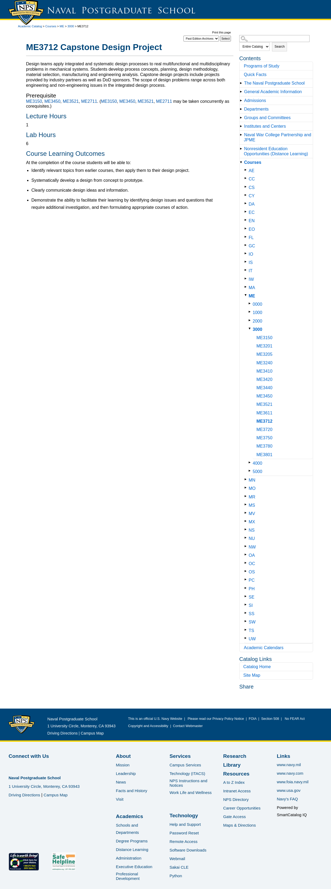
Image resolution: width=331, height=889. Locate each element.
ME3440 (264, 387)
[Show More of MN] (247, 479)
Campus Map (92, 733)
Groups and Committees (267, 117)
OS (252, 572)
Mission (123, 765)
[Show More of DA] (247, 203)
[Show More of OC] (247, 563)
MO (252, 488)
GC (252, 246)
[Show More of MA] (247, 287)
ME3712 (264, 421)
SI (251, 605)
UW (252, 639)
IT (250, 270)
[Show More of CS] (247, 187)
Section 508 (270, 719)
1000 (257, 312)
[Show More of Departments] (242, 109)
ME (62, 26)
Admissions (255, 100)
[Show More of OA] (247, 555)
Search (279, 46)
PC (252, 580)
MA (252, 287)
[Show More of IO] (247, 253)
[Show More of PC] (247, 579)
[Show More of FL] (247, 237)
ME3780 (264, 446)
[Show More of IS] (247, 262)
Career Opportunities (241, 808)
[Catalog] (201, 38)
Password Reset (184, 833)
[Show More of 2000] (251, 320)
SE (251, 597)
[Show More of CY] (247, 195)
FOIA (252, 719)
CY (252, 196)
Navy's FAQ (287, 799)
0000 (257, 304)
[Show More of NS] (247, 529)
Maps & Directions (239, 825)
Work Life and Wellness (191, 792)
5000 (257, 471)
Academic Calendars (264, 647)
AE (251, 170)
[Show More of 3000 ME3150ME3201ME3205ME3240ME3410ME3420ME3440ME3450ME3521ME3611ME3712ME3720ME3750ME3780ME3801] (251, 329)
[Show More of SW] (247, 621)
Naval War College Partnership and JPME (277, 137)
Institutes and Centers (265, 126)
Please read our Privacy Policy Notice (216, 719)
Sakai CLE (179, 867)
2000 (257, 321)
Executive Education (134, 866)
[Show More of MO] (247, 488)
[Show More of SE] (247, 596)
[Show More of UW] (247, 638)
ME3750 (264, 438)
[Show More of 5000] (251, 471)
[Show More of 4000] (251, 462)
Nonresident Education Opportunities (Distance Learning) (276, 151)
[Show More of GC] (247, 245)
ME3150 (264, 337)
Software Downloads (188, 850)
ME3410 (264, 371)
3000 (70, 26)
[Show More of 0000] (251, 303)
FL (251, 237)
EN (252, 220)
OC (252, 563)
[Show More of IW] (247, 279)
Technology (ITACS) (187, 773)
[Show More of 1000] (251, 312)
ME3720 (264, 429)
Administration (128, 858)
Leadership (126, 773)
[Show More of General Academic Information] (242, 92)
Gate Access (234, 816)
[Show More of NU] (247, 538)
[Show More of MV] (247, 513)
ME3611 (264, 413)
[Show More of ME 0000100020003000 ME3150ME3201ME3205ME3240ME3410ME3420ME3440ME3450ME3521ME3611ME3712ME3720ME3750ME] (247, 295)
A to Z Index (234, 782)
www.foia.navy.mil (292, 782)
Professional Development (127, 876)
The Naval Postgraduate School (274, 83)
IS (251, 262)
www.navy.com (290, 773)
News (121, 782)
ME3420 (264, 379)
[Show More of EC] (247, 212)
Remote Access (183, 841)
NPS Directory (236, 799)
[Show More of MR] (247, 496)
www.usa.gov (288, 790)
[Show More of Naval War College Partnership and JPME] (242, 135)
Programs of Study (261, 66)
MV (252, 513)
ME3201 (264, 346)
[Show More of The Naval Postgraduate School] (242, 83)
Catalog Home (257, 666)
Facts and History (131, 790)
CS (252, 187)
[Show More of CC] (247, 178)
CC (252, 179)
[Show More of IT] (247, 270)
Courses (50, 26)
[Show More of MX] (247, 521)
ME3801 (264, 454)
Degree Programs (132, 841)
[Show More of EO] (247, 228)
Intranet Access (237, 791)
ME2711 (89, 101)
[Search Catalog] (274, 38)
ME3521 (264, 404)
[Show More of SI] (247, 605)
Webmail (177, 858)
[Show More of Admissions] (242, 101)
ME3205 (264, 354)
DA (252, 204)
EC (252, 212)
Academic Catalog (30, 26)
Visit (119, 799)
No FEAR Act (294, 719)
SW (252, 622)
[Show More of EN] (247, 220)
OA (252, 555)
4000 (257, 463)
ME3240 (264, 363)
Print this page (221, 32)
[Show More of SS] (247, 613)
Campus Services (185, 765)
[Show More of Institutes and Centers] (242, 126)
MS (252, 505)
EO (252, 229)
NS (252, 530)
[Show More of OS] (247, 571)
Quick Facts (255, 74)
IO (251, 254)
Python (176, 875)
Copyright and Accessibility (148, 726)
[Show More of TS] (247, 630)
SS (251, 613)
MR (252, 497)
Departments (256, 109)
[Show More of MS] (247, 504)
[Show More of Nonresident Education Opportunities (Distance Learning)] (242, 149)
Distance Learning (132, 849)
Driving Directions (62, 733)
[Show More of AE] (247, 170)
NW (252, 547)
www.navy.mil (289, 764)
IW (251, 279)
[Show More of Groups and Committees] (242, 118)
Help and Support (185, 824)
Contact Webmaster (188, 726)
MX (252, 522)
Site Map (251, 675)
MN (252, 480)
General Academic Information (273, 91)
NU (252, 538)
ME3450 (264, 396)
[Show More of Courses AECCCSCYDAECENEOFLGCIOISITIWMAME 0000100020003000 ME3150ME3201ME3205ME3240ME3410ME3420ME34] (242, 162)
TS (251, 630)
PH (252, 589)
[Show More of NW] (247, 546)
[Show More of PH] (247, 588)
